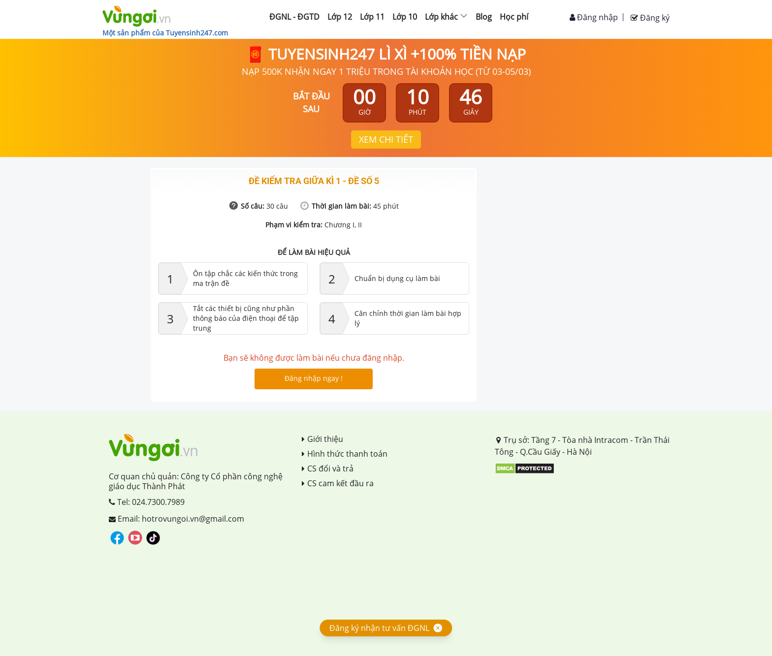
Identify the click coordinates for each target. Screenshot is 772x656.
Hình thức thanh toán (344, 453)
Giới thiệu (322, 439)
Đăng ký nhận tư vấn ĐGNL (379, 628)
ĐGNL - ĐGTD (294, 16)
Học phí (514, 16)
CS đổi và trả (328, 468)
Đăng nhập (594, 17)
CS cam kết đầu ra (338, 483)
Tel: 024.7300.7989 (147, 502)
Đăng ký (650, 17)
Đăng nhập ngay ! (314, 378)
